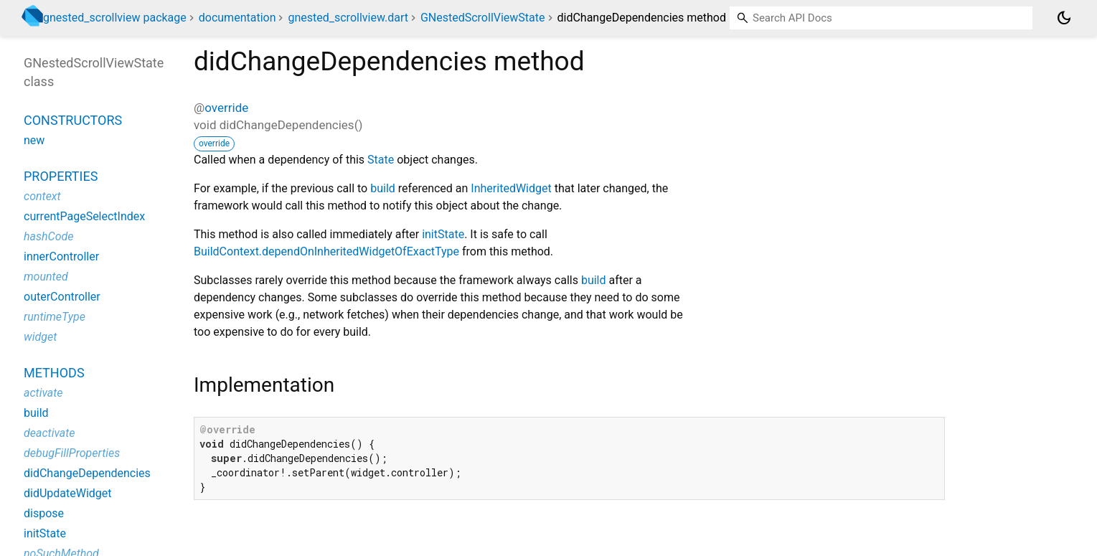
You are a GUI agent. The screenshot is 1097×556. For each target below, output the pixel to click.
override (226, 107)
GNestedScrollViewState (482, 17)
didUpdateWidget (68, 493)
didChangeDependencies (87, 473)
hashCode (48, 236)
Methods (54, 372)
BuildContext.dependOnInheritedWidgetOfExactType (326, 251)
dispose (44, 513)
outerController (62, 296)
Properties (61, 176)
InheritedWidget (511, 188)
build (382, 188)
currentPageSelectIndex (84, 216)
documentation (237, 17)
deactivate (49, 433)
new (34, 140)
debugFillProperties (72, 453)
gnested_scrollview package (115, 17)
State (380, 159)
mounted (46, 276)
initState (443, 234)
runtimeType (54, 317)
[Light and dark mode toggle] (1064, 17)
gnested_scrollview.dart (348, 17)
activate (43, 393)
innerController (61, 256)
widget (40, 337)
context (42, 196)
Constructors (73, 120)
